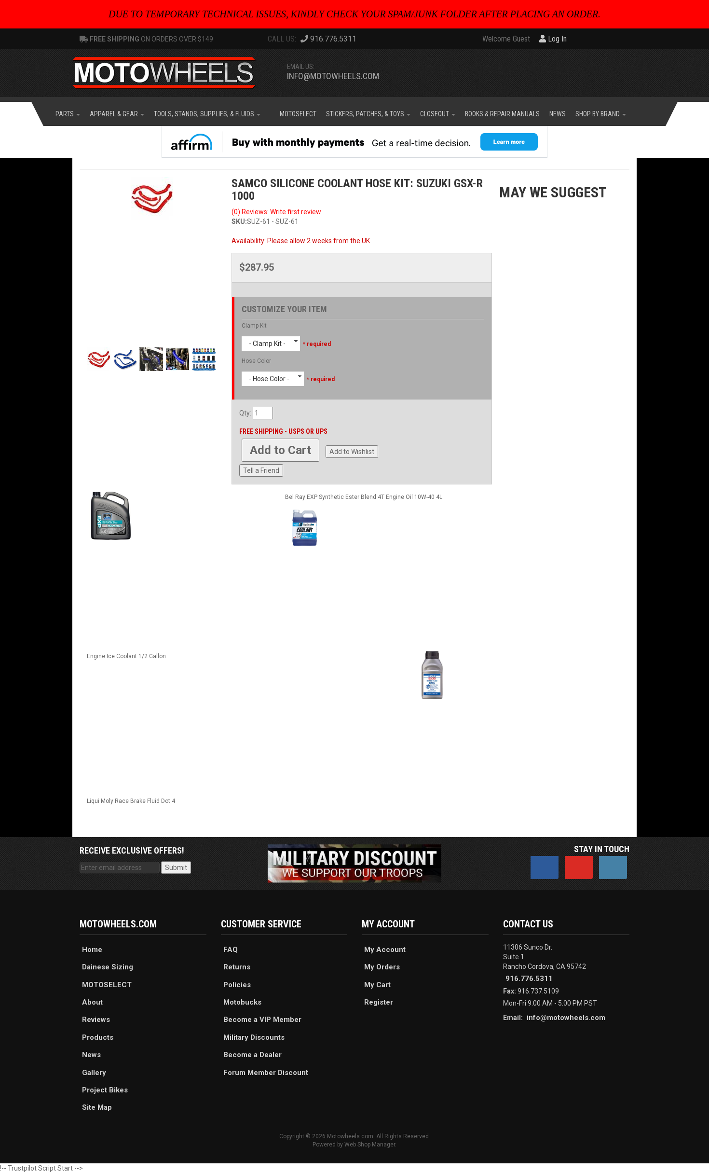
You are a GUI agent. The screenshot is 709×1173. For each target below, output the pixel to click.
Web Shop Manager (369, 1144)
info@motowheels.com (333, 76)
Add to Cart (280, 450)
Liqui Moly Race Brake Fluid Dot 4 (131, 801)
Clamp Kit (254, 325)
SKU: (239, 221)
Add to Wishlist (351, 451)
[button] (68, 114)
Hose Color (256, 361)
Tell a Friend (261, 470)
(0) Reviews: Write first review (276, 212)
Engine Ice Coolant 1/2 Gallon (126, 656)
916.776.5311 (529, 978)
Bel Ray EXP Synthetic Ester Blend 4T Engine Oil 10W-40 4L (363, 497)
